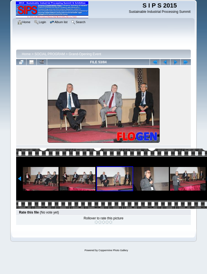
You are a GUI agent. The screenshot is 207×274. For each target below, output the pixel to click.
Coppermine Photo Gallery (113, 250)
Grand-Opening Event (85, 54)
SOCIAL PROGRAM (50, 54)
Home (26, 54)
